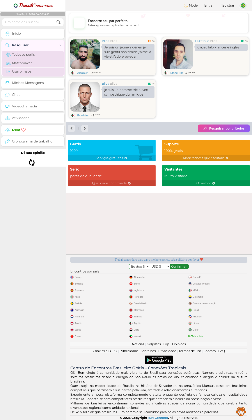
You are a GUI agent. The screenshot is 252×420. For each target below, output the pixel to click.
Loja (166, 344)
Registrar (227, 5)
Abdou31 (83, 73)
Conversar (32, 5)
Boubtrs (83, 115)
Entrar (209, 5)
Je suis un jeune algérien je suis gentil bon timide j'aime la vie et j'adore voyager (127, 52)
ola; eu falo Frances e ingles (218, 47)
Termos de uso (190, 351)
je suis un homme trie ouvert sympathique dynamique (126, 92)
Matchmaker (19, 63)
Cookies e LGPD (105, 351)
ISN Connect (158, 418)
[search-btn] (58, 22)
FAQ (221, 351)
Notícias (138, 344)
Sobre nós (148, 351)
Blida (105, 41)
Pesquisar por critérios (224, 128)
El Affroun (202, 41)
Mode (191, 5)
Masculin (176, 73)
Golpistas (154, 344)
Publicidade (129, 351)
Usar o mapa (19, 71)
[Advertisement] (159, 23)
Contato (210, 351)
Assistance (241, 411)
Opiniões (179, 344)
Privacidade (167, 351)
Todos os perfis (20, 54)
